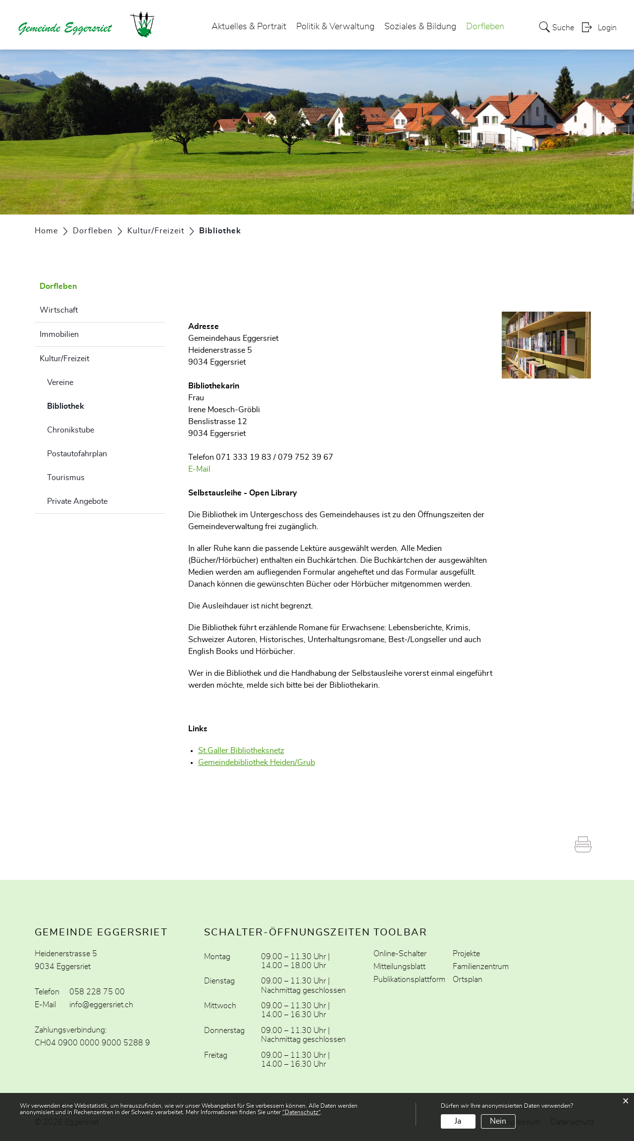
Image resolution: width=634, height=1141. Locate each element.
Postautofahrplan (77, 454)
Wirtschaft (59, 310)
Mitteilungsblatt (399, 967)
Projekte (466, 954)
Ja (458, 1121)
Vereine (60, 382)
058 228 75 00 (97, 992)
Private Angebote (77, 501)
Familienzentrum (481, 967)
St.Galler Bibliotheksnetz (246, 751)
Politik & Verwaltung (335, 26)
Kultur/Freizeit (64, 359)
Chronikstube (70, 430)
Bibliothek (90, 404)
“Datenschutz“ (301, 1112)
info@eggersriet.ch (101, 1005)
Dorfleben (485, 26)
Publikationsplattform (409, 979)
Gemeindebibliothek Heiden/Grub (261, 762)
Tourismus (66, 478)
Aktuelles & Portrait (248, 26)
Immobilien (59, 334)
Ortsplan (467, 979)
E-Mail (199, 469)
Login (607, 28)
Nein (498, 1121)
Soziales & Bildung (420, 26)
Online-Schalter (399, 954)
